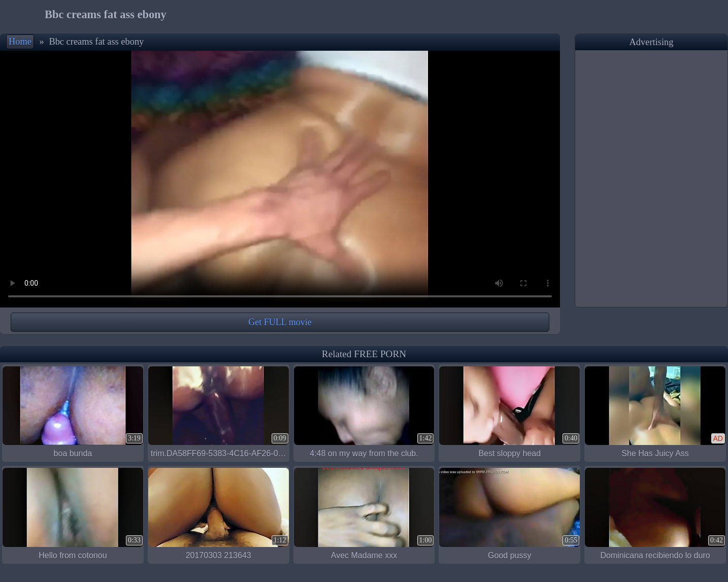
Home (20, 42)
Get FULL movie (279, 322)
